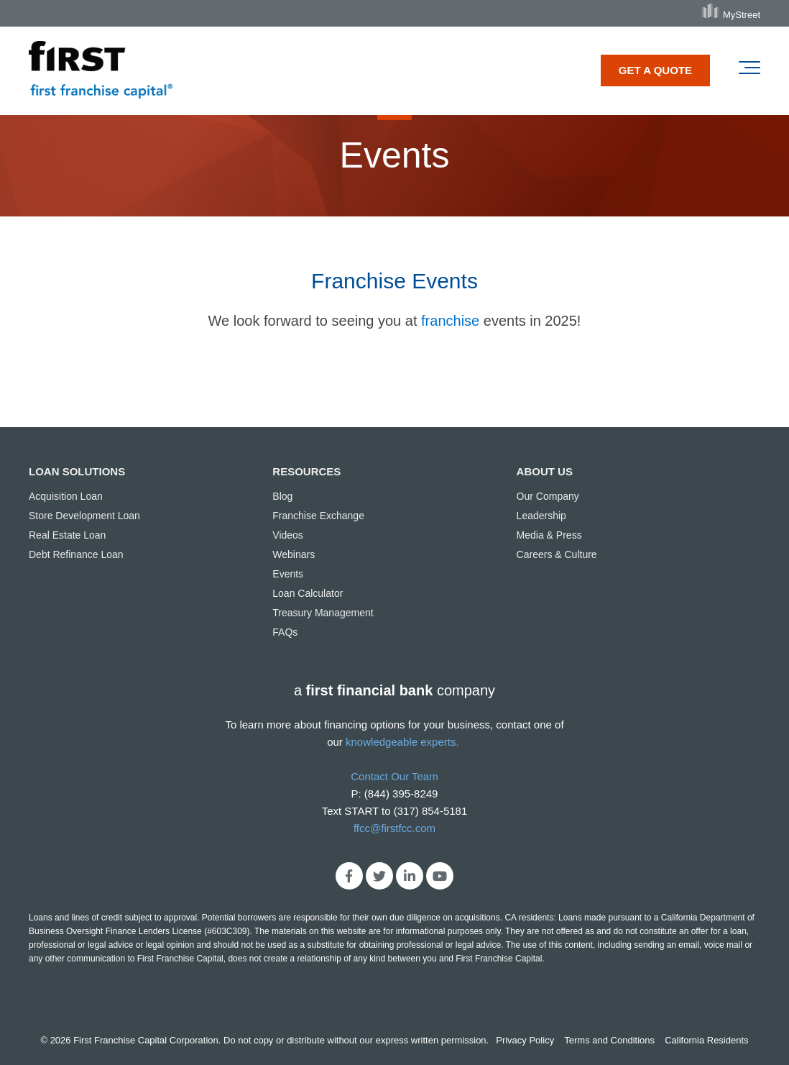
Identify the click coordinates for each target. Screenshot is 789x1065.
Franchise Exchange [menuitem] (318, 515)
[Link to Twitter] (379, 876)
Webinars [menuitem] (293, 554)
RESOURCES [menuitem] (306, 471)
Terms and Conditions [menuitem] (609, 1040)
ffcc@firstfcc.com (394, 828)
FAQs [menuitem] (284, 632)
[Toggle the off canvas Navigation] (749, 70)
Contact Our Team (394, 776)
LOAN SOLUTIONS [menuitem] (77, 471)
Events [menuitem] (287, 574)
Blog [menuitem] (282, 496)
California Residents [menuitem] (706, 1040)
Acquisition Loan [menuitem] (66, 496)
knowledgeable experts (401, 742)
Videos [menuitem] (287, 535)
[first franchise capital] (100, 71)
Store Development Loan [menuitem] (84, 515)
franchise (450, 321)
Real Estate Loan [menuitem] (67, 535)
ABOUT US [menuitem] (545, 471)
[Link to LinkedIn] (409, 876)
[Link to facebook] (349, 876)
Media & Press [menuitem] (549, 535)
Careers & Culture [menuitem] (557, 554)
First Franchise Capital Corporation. (147, 1040)
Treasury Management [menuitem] (322, 612)
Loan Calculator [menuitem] (307, 593)
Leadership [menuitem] (541, 515)
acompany (394, 690)
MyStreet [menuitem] (741, 14)
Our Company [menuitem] (548, 496)
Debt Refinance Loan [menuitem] (76, 554)
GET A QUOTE (655, 70)
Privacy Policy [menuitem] (525, 1040)
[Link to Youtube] (439, 876)
